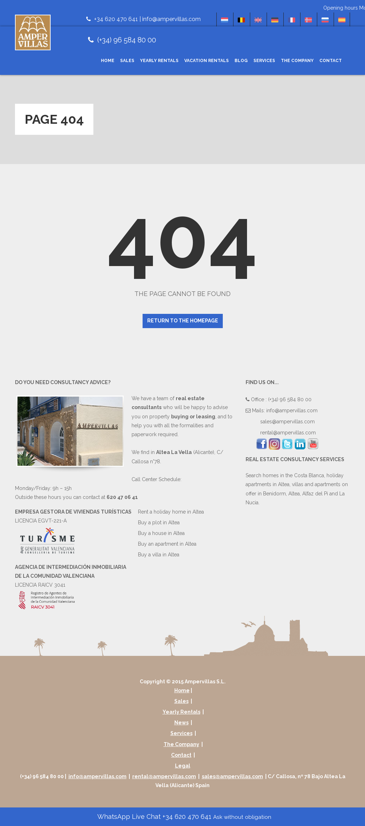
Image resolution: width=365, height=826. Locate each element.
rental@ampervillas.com (288, 432)
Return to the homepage (182, 320)
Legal (182, 766)
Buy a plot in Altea (159, 522)
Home (107, 60)
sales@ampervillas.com (287, 421)
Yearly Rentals (159, 60)
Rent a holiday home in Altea (171, 512)
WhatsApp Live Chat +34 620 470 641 (183, 816)
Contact (330, 60)
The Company (297, 60)
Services (264, 60)
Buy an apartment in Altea (167, 544)
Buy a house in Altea (161, 533)
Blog (241, 60)
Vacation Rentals (206, 60)
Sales (127, 60)
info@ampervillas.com (171, 19)
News (181, 722)
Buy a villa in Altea (158, 554)
